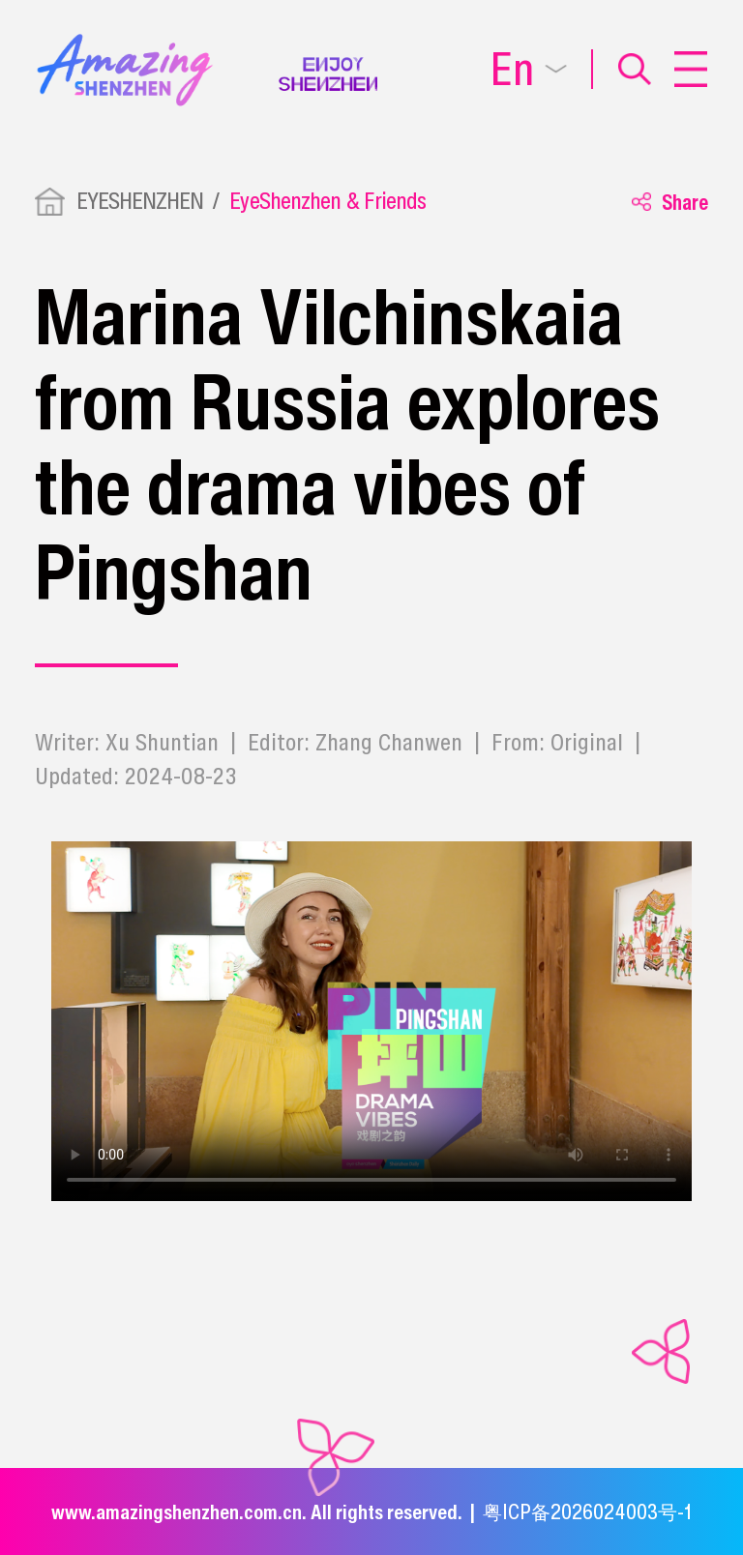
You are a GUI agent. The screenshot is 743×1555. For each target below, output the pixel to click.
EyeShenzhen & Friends (327, 201)
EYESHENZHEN (139, 201)
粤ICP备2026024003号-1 (587, 1511)
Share (670, 202)
